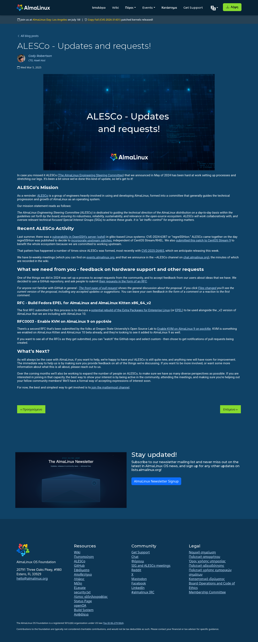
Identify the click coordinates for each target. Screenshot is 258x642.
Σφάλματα (81, 570)
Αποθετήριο (83, 574)
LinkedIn (138, 588)
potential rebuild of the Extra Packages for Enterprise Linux (130, 310)
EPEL (178, 310)
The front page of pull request (98, 288)
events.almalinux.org (100, 257)
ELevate (80, 588)
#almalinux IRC (142, 592)
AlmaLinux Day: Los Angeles (50, 19)
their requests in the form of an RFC (123, 281)
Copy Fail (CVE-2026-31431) (104, 19)
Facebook (138, 583)
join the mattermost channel (110, 387)
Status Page (83, 601)
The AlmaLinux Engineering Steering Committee (91, 175)
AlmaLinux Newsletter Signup (156, 481)
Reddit (136, 570)
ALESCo (42, 195)
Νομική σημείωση (202, 552)
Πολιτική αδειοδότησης (206, 565)
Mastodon (139, 579)
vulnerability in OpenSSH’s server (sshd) (78, 237)
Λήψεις (79, 579)
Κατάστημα (169, 7)
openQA (80, 605)
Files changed (207, 288)
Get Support (193, 7)
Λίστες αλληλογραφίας (91, 596)
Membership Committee (207, 592)
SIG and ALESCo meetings (150, 565)
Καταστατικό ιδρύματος (207, 579)
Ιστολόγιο (99, 7)
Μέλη (78, 583)
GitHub (79, 565)
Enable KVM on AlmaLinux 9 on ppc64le (184, 329)
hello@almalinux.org (32, 578)
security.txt (82, 592)
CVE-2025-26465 (152, 251)
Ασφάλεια (81, 614)
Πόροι (129, 7)
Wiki (115, 7)
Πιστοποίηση (84, 556)
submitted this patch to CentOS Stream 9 (203, 240)
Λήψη (232, 7)
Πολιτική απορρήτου (204, 556)
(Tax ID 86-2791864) (113, 622)
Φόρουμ (137, 561)
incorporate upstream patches (91, 240)
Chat (134, 556)
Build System (84, 610)
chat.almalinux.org (195, 257)
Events (147, 7)
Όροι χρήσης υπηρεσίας (207, 561)
